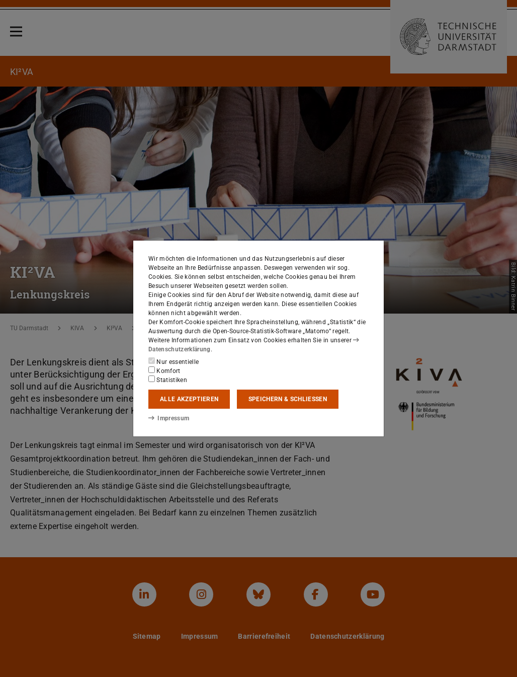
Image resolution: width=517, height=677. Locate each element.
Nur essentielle (173, 361)
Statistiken (167, 379)
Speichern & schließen (287, 399)
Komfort (164, 370)
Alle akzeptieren (189, 399)
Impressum (168, 418)
